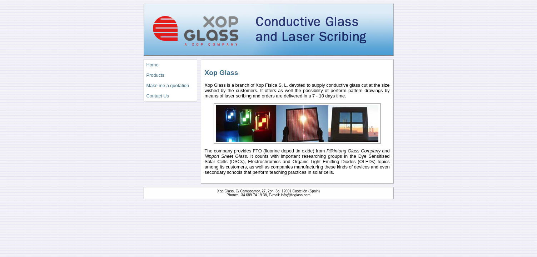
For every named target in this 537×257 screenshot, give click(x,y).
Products (155, 75)
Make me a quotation (167, 85)
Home (152, 64)
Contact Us (157, 96)
